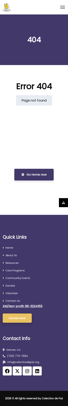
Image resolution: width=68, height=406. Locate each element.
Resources (12, 263)
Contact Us (13, 301)
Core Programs (15, 270)
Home (9, 248)
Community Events (18, 278)
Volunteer (12, 293)
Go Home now (34, 175)
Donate (10, 285)
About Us (11, 255)
